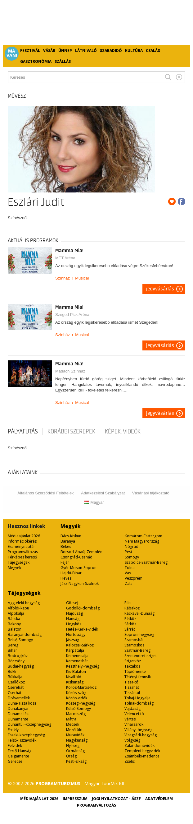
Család (153, 50)
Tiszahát (131, 687)
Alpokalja (16, 613)
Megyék (14, 567)
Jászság (72, 639)
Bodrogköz (18, 655)
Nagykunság (77, 740)
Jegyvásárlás (160, 289)
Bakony (14, 624)
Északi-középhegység (26, 735)
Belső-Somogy (20, 639)
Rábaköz (132, 608)
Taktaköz (132, 666)
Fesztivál (30, 50)
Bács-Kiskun (71, 536)
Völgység (132, 740)
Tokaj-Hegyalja (137, 698)
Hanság (72, 618)
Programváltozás (23, 551)
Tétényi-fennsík (137, 676)
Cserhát (14, 692)
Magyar (94, 502)
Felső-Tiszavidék (22, 740)
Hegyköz (73, 624)
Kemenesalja (77, 655)
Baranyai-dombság (25, 634)
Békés (66, 546)
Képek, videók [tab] (123, 431)
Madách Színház (70, 371)
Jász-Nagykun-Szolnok (80, 583)
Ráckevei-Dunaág (139, 613)
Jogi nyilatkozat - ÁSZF (116, 798)
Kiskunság (74, 682)
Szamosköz (134, 645)
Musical (82, 278)
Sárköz (130, 624)
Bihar (12, 650)
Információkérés (22, 541)
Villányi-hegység (138, 729)
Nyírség (72, 745)
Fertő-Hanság (19, 750)
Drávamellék (19, 698)
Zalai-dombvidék (139, 745)
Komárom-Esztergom (143, 536)
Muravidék (75, 735)
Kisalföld (73, 676)
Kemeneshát (77, 661)
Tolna (130, 567)
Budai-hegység (21, 666)
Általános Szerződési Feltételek (45, 493)
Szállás (63, 61)
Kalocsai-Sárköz (80, 645)
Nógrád (131, 546)
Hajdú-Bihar (71, 573)
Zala (128, 583)
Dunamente (18, 719)
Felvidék (15, 745)
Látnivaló (86, 50)
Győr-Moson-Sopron (78, 567)
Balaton (14, 629)
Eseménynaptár (21, 546)
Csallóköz (16, 682)
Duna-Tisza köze (22, 703)
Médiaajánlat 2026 (24, 536)
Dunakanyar (18, 708)
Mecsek (72, 724)
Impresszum (75, 798)
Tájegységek (18, 562)
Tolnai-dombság (139, 703)
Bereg (13, 645)
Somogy (132, 557)
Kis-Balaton (76, 671)
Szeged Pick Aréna (72, 314)
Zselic (129, 761)
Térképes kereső (22, 557)
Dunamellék (18, 713)
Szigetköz (132, 661)
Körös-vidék (76, 698)
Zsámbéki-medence (141, 756)
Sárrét (129, 629)
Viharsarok (133, 724)
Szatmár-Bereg (137, 650)
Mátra (71, 719)
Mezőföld (74, 729)
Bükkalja (15, 676)
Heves (66, 578)
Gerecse (15, 761)
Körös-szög (76, 692)
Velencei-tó (134, 713)
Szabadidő (111, 50)
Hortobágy (75, 634)
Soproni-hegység (139, 634)
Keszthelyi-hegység (82, 666)
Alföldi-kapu (18, 608)
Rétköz (130, 618)
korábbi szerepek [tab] (71, 431)
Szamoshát (134, 639)
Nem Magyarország (142, 541)
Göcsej (72, 602)
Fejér (65, 562)
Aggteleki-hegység (24, 602)
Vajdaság (132, 708)
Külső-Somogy (78, 708)
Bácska (14, 618)
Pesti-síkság (76, 761)
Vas (128, 573)
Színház (62, 278)
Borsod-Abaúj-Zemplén (81, 551)
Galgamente (18, 756)
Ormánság (75, 750)
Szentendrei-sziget (140, 655)
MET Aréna (65, 258)
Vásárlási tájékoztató (150, 493)
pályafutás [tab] (23, 431)
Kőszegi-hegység (80, 703)
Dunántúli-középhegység (29, 724)
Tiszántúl (132, 692)
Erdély (13, 729)
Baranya (68, 541)
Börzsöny (16, 661)
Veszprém (133, 578)
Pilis (127, 602)
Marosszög (76, 713)
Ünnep (65, 50)
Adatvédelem (159, 798)
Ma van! (12, 53)
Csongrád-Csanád (76, 557)
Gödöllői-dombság (83, 608)
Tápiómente (135, 671)
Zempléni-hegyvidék (142, 750)
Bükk (12, 671)
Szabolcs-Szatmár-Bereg (146, 562)
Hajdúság (74, 613)
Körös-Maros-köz (81, 687)
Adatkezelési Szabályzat (103, 493)
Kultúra (134, 50)
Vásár (49, 50)
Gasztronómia (36, 61)
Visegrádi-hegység (140, 735)
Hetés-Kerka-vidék (82, 629)
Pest (128, 551)
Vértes (130, 719)
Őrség (71, 756)
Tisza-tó (131, 682)
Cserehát (16, 687)
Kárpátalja (75, 650)
